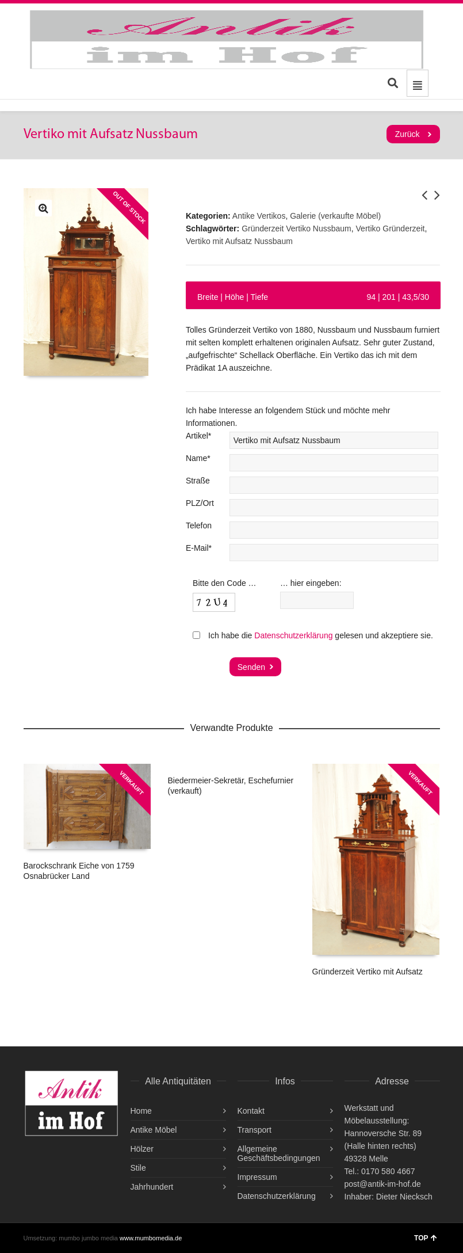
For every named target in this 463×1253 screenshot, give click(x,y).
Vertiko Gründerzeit (390, 228)
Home (141, 1110)
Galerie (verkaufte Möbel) (335, 215)
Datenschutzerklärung (293, 635)
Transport (254, 1129)
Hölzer (142, 1148)
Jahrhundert (152, 1186)
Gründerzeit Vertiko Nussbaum (296, 228)
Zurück (407, 134)
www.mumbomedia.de (151, 1238)
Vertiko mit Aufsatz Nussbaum (239, 241)
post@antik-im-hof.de (383, 1184)
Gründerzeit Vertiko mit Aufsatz (367, 971)
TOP (425, 1238)
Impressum (257, 1177)
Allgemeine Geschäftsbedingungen (279, 1153)
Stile (138, 1167)
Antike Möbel (154, 1129)
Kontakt (251, 1110)
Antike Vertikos (259, 215)
